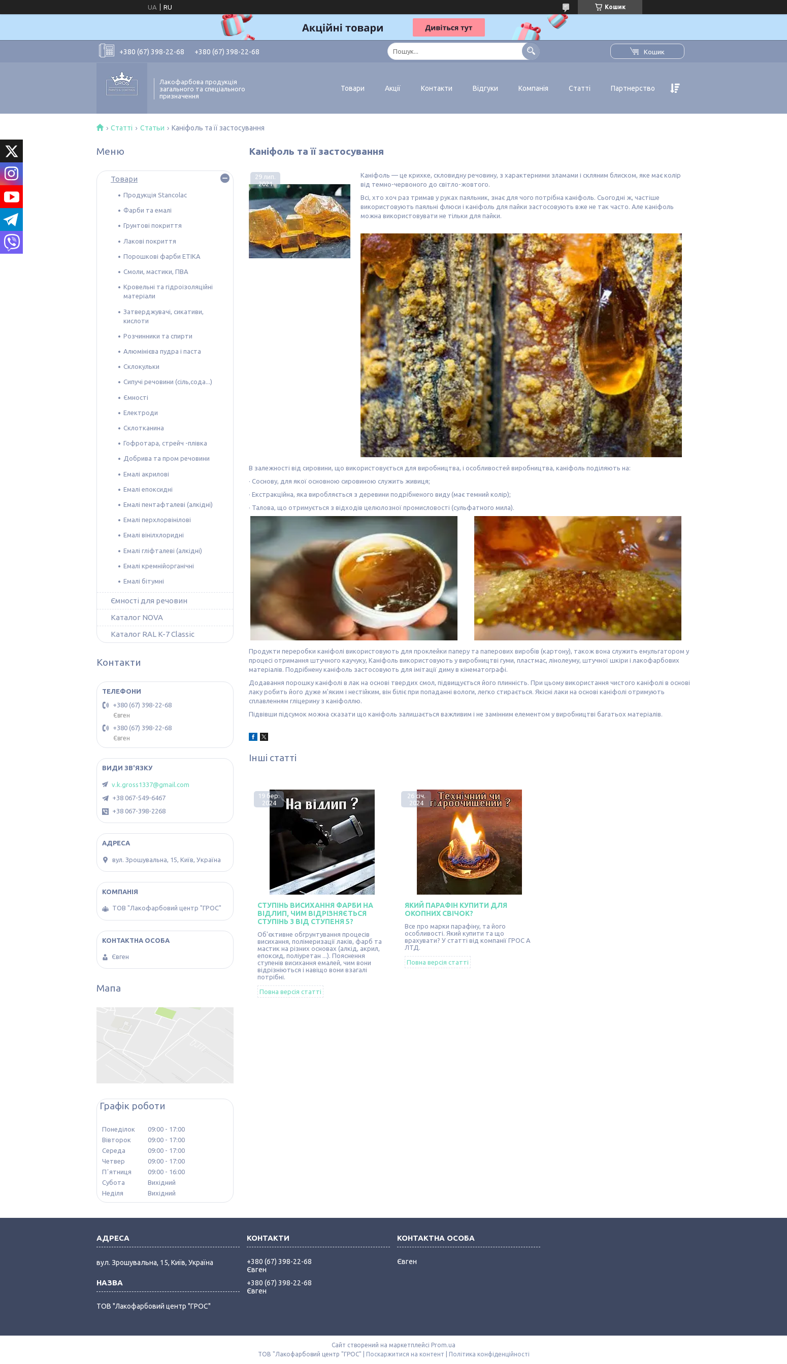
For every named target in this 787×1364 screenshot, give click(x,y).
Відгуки (485, 88)
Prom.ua (443, 1345)
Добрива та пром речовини (166, 458)
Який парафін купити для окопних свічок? (456, 909)
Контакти (436, 88)
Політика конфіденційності (489, 1354)
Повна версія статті (290, 991)
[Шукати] (531, 51)
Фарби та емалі (147, 210)
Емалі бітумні (143, 581)
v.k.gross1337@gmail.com (150, 784)
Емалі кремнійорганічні (158, 565)
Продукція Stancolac (155, 194)
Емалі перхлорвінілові (157, 519)
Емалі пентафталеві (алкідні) (168, 504)
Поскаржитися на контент (405, 1354)
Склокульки (141, 366)
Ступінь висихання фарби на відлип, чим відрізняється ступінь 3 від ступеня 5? (315, 913)
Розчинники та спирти (157, 335)
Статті (580, 88)
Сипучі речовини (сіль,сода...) (167, 381)
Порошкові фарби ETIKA (162, 256)
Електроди (140, 412)
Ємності (135, 397)
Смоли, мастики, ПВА (155, 271)
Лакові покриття (149, 241)
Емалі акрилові (146, 474)
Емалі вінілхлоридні (153, 534)
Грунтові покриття (152, 225)
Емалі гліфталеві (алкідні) (162, 550)
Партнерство (633, 88)
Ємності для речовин (149, 600)
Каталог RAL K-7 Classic (152, 634)
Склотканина (143, 427)
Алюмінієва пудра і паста (162, 351)
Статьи (152, 128)
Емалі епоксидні (148, 489)
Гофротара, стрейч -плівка (165, 443)
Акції (393, 88)
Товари (353, 88)
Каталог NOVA (137, 617)
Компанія (533, 88)
